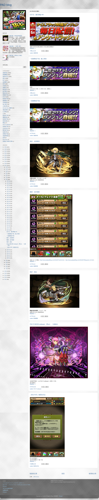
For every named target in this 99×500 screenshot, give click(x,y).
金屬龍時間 (5, 490)
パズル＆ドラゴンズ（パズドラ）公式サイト (13, 483)
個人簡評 (5, 104)
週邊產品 (5, 100)
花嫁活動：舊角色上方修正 (15, 55)
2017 (5, 165)
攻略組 (4, 87)
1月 (7, 268)
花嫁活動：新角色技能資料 (15, 35)
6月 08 (8, 226)
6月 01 (8, 258)
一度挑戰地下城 (35, 101)
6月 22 (8, 197)
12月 (7, 167)
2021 (5, 157)
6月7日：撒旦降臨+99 (37, 14)
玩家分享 (5, 132)
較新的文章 (33, 473)
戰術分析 (5, 93)
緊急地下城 (5, 115)
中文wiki (5, 492)
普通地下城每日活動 (7, 141)
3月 (7, 264)
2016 (5, 271)
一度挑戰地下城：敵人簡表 (38, 59)
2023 (5, 153)
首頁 (63, 473)
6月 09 (8, 223)
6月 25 (8, 191)
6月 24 (8, 193)
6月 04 (8, 251)
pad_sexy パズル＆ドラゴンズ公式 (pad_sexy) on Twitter (16, 484)
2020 (5, 159)
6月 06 (8, 230)
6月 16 (8, 209)
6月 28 (8, 185)
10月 (7, 171)
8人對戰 (5, 111)
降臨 (4, 122)
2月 (7, 266)
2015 (5, 273)
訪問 (4, 137)
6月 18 (8, 205)
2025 (5, 149)
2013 (5, 277)
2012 (5, 279)
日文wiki (5, 486)
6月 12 (8, 217)
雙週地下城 (5, 95)
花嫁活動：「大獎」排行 (15, 46)
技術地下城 (5, 119)
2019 (5, 161)
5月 (7, 260)
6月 (7, 179)
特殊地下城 (5, 98)
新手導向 (5, 91)
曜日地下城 (5, 130)
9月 (7, 173)
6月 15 (8, 211)
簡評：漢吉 (33, 272)
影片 (4, 80)
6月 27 (8, 187)
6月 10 (8, 221)
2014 (5, 275)
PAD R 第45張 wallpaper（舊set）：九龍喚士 (44, 324)
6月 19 (8, 203)
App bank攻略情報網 (8, 488)
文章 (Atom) (36, 476)
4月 (7, 262)
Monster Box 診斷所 (7, 108)
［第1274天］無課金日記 (37, 395)
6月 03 (8, 253)
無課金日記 (36, 466)
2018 (5, 163)
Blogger (61, 496)
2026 (5, 147)
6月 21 (8, 199)
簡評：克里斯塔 (35, 141)
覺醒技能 (5, 117)
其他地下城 (5, 126)
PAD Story (5, 139)
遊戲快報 (35, 53)
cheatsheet (5, 128)
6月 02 (8, 256)
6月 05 (8, 249)
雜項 (4, 78)
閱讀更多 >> (33, 48)
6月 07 (8, 228)
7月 (7, 177)
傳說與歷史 (5, 109)
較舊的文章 (92, 473)
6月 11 (8, 219)
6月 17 (8, 207)
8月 (7, 175)
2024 (5, 151)
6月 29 (8, 183)
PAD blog (6, 4)
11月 (7, 169)
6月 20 (8, 201)
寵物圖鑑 (35, 186)
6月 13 (8, 215)
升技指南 (5, 102)
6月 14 (8, 213)
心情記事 (5, 106)
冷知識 (4, 85)
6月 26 (8, 189)
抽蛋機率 (5, 82)
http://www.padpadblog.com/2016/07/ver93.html (52, 260)
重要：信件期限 (35, 192)
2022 (5, 155)
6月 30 (8, 181)
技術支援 (5, 121)
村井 (4, 84)
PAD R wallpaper (37, 388)
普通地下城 (5, 133)
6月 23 (8, 195)
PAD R (4, 96)
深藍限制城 (5, 135)
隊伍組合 (5, 89)
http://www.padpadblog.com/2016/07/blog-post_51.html (80, 260)
